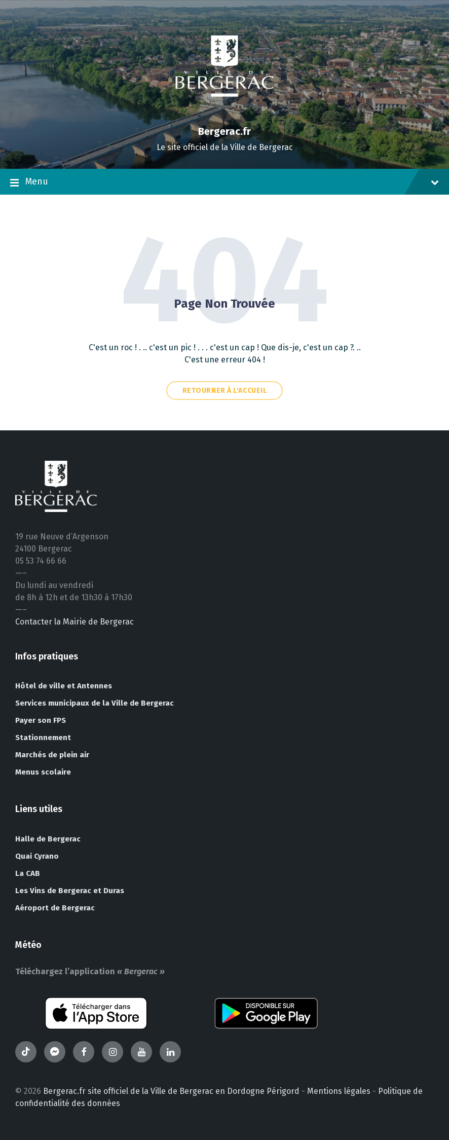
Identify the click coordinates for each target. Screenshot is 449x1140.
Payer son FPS (40, 720)
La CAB (27, 873)
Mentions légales (338, 1091)
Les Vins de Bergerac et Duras (69, 890)
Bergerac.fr (224, 131)
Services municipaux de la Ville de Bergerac (94, 703)
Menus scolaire (43, 772)
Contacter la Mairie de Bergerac (74, 622)
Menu (224, 182)
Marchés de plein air (52, 754)
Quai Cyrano (37, 856)
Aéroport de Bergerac (55, 907)
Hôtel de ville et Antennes (63, 685)
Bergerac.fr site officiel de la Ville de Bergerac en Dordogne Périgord (171, 1091)
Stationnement (43, 737)
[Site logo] (224, 114)
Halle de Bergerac (48, 838)
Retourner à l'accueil (224, 390)
